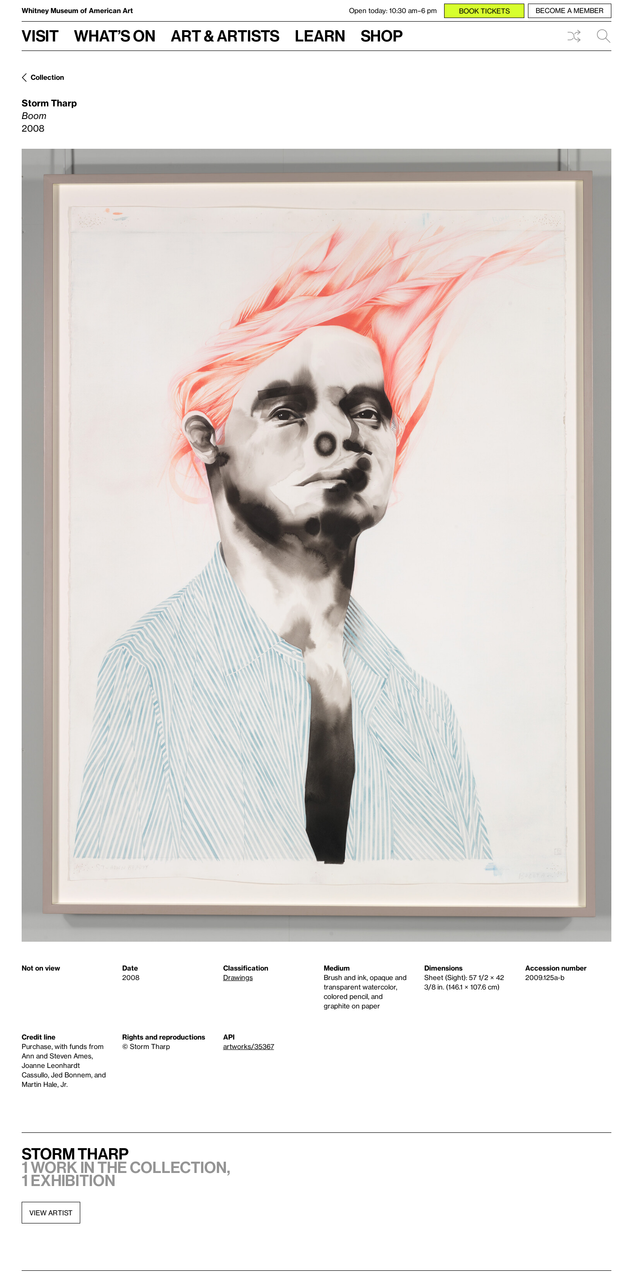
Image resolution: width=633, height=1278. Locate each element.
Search (603, 36)
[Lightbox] (316, 545)
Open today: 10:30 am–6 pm (393, 10)
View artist (51, 1213)
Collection (47, 77)
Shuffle (574, 36)
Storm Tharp (49, 102)
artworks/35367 (248, 1046)
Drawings (238, 977)
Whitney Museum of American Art (77, 10)
